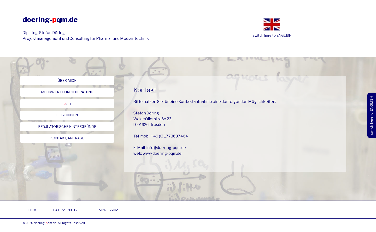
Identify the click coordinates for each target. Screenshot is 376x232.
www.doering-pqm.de (162, 153)
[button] (67, 80)
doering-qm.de (50, 19)
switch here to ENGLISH (272, 35)
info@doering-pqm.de (166, 147)
